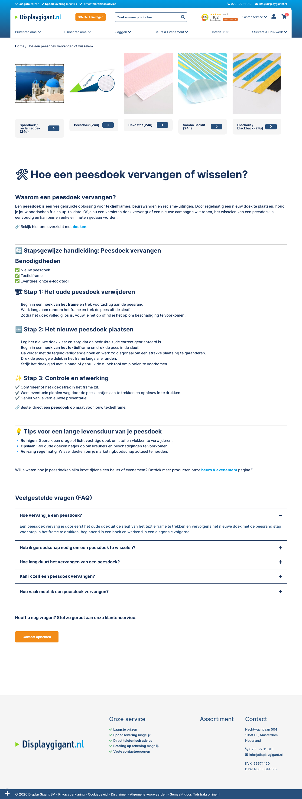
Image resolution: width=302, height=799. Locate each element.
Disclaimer (119, 794)
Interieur (218, 32)
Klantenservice (252, 17)
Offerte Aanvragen (90, 17)
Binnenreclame (75, 32)
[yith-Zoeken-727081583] (183, 17)
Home (19, 46)
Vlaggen (121, 32)
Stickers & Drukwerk (267, 32)
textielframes (118, 206)
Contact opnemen (37, 637)
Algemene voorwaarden (148, 794)
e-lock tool (58, 281)
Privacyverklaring (71, 794)
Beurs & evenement (169, 32)
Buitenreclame (26, 32)
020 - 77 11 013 (239, 4)
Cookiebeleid (98, 794)
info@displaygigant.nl (271, 4)
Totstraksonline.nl (206, 794)
